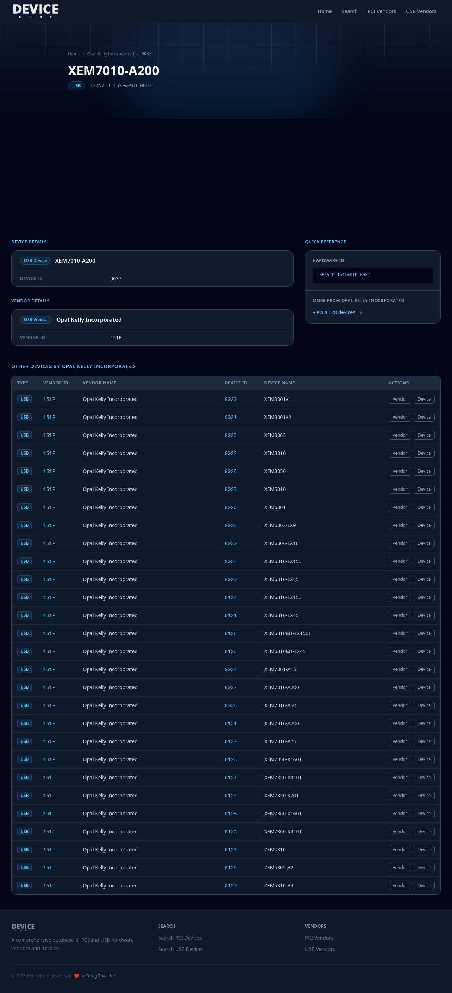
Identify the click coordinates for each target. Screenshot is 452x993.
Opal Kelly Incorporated (110, 54)
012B (231, 814)
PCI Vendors (382, 11)
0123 (231, 652)
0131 (231, 724)
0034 (231, 670)
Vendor (400, 399)
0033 (231, 525)
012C (231, 832)
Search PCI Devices (180, 937)
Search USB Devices (181, 949)
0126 (231, 760)
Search (350, 11)
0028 (231, 471)
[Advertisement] (226, 172)
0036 (231, 706)
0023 (231, 435)
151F (49, 399)
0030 (231, 543)
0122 (231, 598)
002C (231, 507)
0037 (231, 688)
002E (231, 562)
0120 (231, 850)
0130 (231, 742)
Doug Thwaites (101, 976)
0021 (231, 417)
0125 (231, 796)
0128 (231, 634)
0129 (231, 868)
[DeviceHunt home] (35, 11)
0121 (231, 616)
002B (231, 489)
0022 (231, 453)
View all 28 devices (338, 312)
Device (424, 399)
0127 (231, 778)
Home (325, 11)
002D (231, 580)
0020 (231, 399)
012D (231, 886)
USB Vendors (421, 11)
